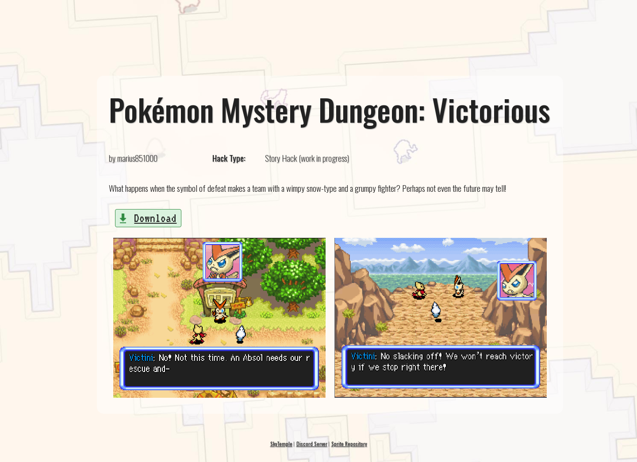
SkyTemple (281, 443)
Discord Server (311, 443)
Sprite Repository (349, 443)
